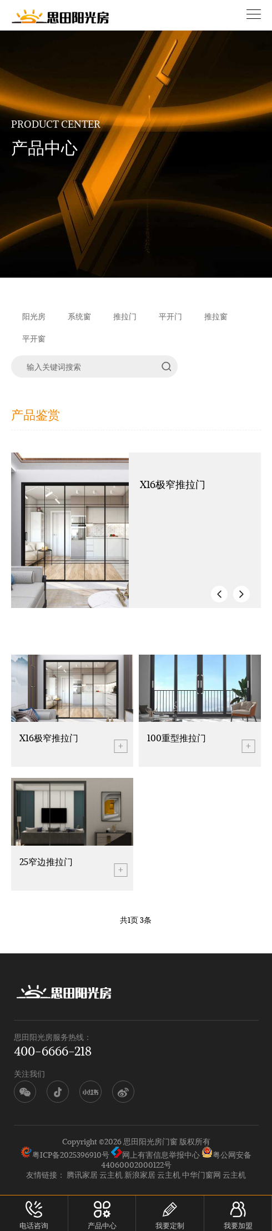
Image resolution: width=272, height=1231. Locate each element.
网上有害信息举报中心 (155, 1154)
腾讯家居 (82, 1174)
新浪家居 (139, 1174)
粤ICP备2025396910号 (70, 1154)
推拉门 (125, 316)
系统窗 (79, 316)
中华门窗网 (201, 1174)
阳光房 (34, 316)
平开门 (170, 316)
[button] (219, 594)
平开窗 (34, 338)
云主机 (111, 1174)
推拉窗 (216, 316)
